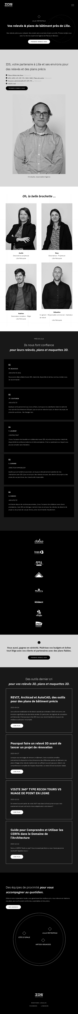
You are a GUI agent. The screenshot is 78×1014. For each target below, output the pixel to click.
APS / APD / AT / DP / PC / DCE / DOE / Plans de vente (29, 78)
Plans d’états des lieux (18, 75)
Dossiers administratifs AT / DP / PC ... (23, 81)
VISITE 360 (15, 84)
